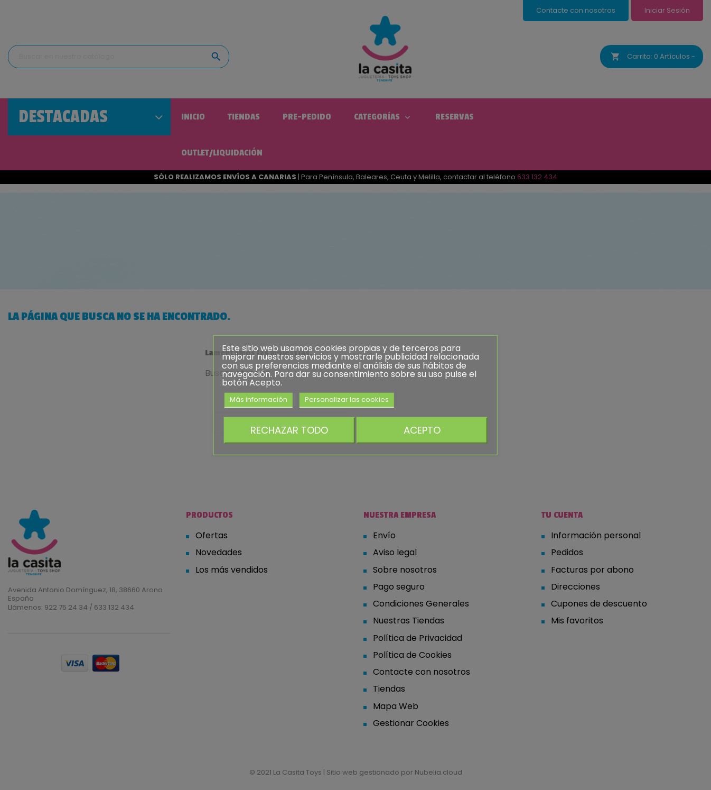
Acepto (422, 429)
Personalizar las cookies (347, 399)
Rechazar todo (289, 429)
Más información (258, 399)
